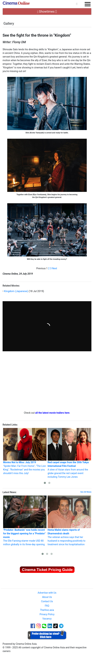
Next (54, 268)
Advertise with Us (47, 592)
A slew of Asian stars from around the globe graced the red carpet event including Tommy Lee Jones (69, 453)
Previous (41, 268)
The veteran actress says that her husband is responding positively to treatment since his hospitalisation (69, 520)
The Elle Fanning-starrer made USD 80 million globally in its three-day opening (25, 520)
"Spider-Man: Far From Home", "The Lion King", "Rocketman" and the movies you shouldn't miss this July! (25, 451)
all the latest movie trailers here (52, 412)
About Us (47, 597)
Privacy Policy (46, 614)
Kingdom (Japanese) (15, 291)
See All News (85, 492)
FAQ (47, 605)
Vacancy (47, 618)
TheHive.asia (47, 610)
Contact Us (47, 601)
